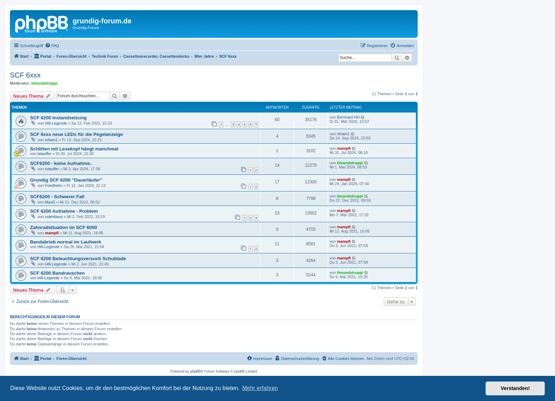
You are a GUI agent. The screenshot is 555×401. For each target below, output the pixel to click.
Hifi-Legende (56, 123)
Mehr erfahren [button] (260, 388)
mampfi (344, 148)
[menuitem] (52, 45)
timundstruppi (45, 83)
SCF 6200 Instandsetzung (58, 117)
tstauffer (45, 153)
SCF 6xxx (25, 75)
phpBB (195, 371)
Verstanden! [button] (515, 388)
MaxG (50, 202)
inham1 (51, 140)
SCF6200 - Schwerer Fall (57, 196)
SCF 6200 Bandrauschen (57, 273)
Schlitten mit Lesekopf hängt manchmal (74, 148)
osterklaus (54, 216)
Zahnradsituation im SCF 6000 (63, 227)
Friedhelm (53, 185)
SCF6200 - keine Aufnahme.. (61, 163)
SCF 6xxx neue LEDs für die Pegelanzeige (76, 134)
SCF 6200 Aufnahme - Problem (64, 211)
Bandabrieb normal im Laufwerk (65, 242)
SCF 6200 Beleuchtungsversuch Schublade (78, 258)
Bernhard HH (348, 117)
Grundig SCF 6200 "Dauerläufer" (66, 180)
